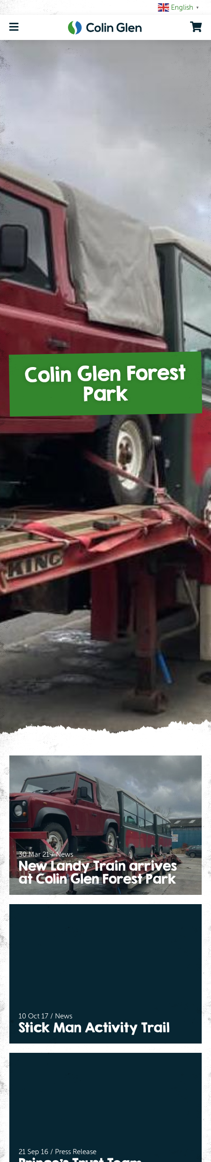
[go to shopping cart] (196, 27)
